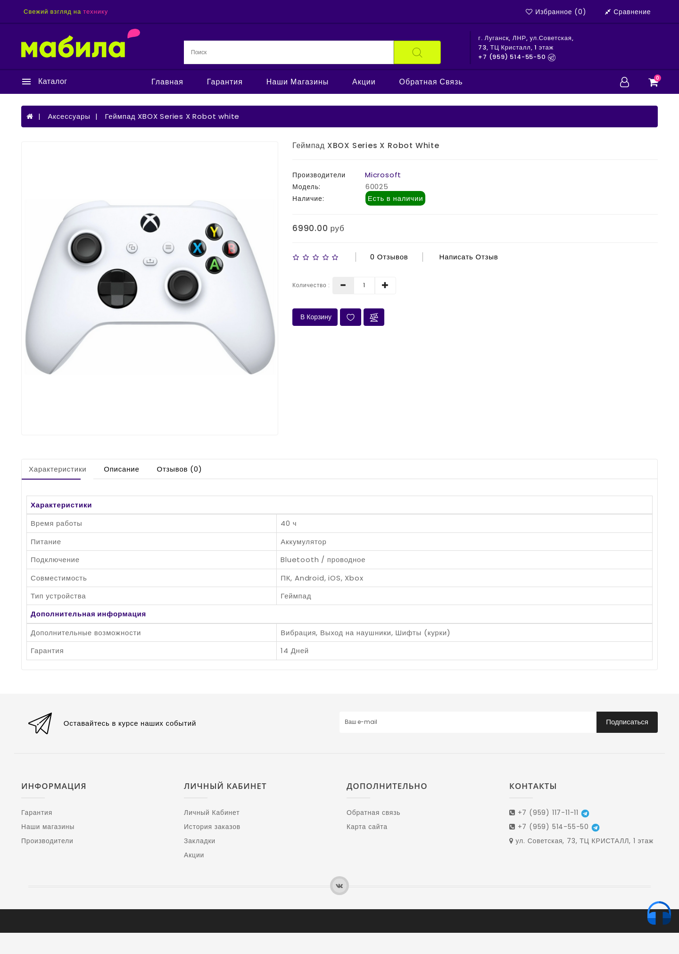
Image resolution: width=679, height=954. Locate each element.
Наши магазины (297, 82)
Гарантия (225, 82)
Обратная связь (431, 82)
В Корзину (314, 317)
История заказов (212, 826)
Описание (121, 469)
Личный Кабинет (212, 812)
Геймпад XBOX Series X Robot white (172, 116)
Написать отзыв (468, 257)
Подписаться (627, 722)
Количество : (311, 285)
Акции (364, 82)
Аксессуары (69, 116)
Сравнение (628, 12)
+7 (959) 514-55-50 (554, 826)
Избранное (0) (556, 12)
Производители (47, 841)
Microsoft (383, 175)
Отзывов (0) (179, 469)
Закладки (199, 841)
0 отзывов (389, 257)
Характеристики (57, 469)
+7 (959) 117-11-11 (549, 812)
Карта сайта (367, 826)
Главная (167, 82)
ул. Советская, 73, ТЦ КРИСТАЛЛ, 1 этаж (581, 841)
